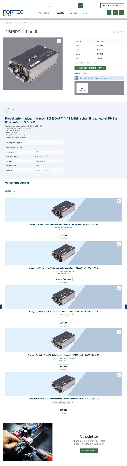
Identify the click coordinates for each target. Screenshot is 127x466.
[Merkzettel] (108, 12)
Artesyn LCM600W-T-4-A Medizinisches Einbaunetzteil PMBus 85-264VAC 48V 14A (63, 398)
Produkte (11, 23)
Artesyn (38, 23)
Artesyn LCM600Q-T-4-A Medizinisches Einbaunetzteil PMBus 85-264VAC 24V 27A (63, 311)
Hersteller (19, 23)
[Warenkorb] (115, 12)
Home (5, 23)
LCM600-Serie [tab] (10, 191)
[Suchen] (80, 5)
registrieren (87, 78)
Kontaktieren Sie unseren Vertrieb (90, 68)
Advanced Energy (29, 23)
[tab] (9, 110)
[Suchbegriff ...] (61, 5)
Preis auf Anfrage (63, 279)
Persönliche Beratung (112, 6)
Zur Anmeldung (88, 450)
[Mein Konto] (121, 12)
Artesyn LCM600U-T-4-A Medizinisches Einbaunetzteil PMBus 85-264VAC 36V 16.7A (63, 355)
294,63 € (63, 235)
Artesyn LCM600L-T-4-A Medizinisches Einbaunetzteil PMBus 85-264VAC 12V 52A (63, 224)
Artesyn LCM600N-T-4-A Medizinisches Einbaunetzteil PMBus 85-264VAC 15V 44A (64, 268)
